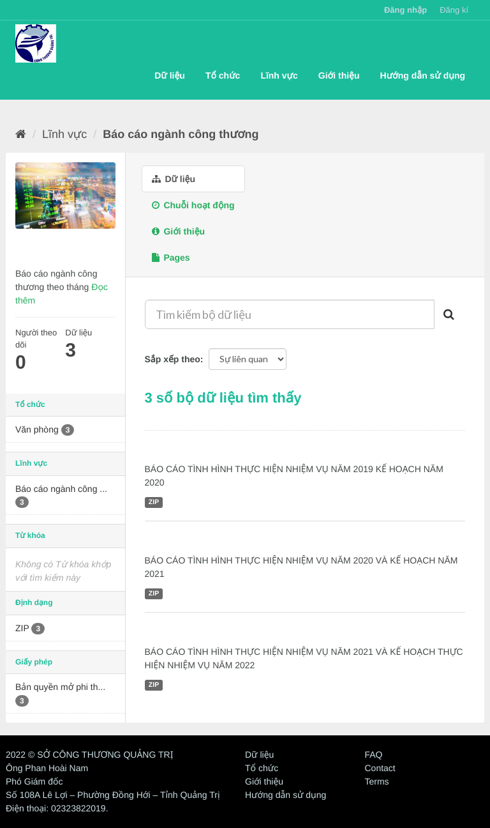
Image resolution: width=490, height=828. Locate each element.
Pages (171, 257)
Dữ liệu (169, 75)
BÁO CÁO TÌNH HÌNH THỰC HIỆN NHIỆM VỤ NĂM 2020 (289, 541)
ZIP (154, 502)
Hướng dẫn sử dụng (422, 75)
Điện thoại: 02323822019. (57, 808)
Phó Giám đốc (34, 781)
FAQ (374, 754)
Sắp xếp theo (172, 359)
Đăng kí (454, 10)
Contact (380, 768)
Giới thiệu (339, 75)
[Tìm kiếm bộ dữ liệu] (290, 314)
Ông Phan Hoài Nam (47, 768)
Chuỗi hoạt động (193, 205)
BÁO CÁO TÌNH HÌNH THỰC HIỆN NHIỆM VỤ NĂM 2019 (289, 450)
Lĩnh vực (278, 75)
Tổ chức (222, 75)
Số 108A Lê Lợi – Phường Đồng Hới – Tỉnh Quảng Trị (113, 795)
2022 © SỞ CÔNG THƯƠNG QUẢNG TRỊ (89, 754)
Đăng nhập (405, 10)
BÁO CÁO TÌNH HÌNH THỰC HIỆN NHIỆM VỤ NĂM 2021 (289, 632)
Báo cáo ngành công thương (180, 134)
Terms (377, 781)
